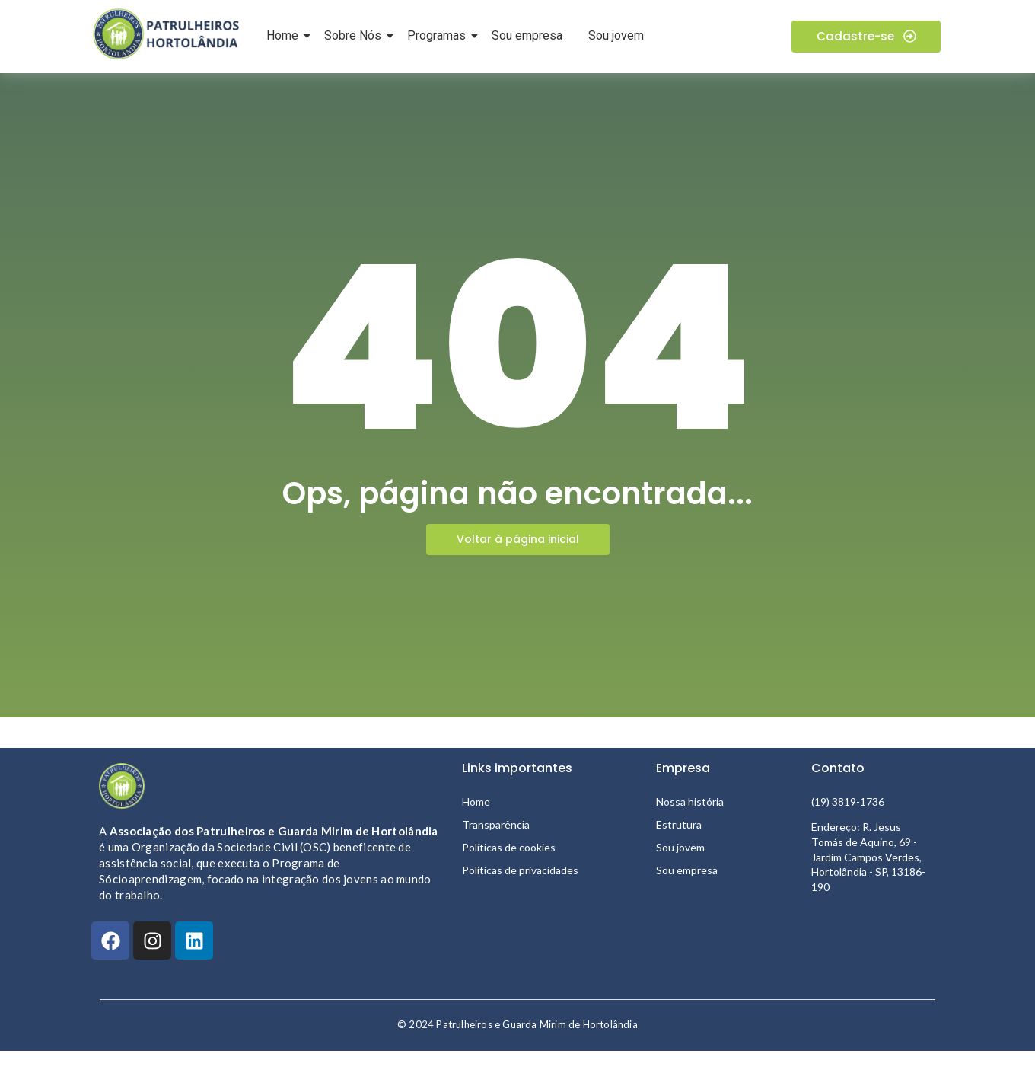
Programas (439, 35)
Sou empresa (527, 35)
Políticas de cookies (509, 847)
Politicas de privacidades (520, 870)
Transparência (496, 824)
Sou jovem (616, 35)
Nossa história (690, 801)
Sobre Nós (355, 35)
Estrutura (679, 824)
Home (285, 35)
